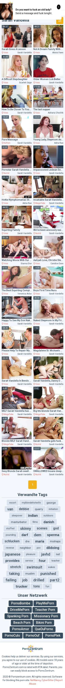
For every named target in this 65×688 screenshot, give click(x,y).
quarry (39, 509)
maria (39, 541)
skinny (25, 528)
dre (27, 541)
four (42, 561)
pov (39, 547)
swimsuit (34, 567)
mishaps (55, 541)
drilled (38, 580)
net (58, 554)
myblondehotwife (31, 502)
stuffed (10, 528)
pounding (11, 535)
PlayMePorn (45, 603)
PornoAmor (20, 629)
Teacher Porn (45, 610)
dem (37, 535)
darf (24, 535)
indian (33, 515)
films (35, 522)
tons (36, 586)
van (10, 509)
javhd (45, 554)
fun (47, 586)
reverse (10, 547)
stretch (15, 567)
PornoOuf (33, 635)
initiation (53, 509)
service (29, 560)
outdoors (48, 515)
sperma (53, 535)
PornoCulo (12, 635)
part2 (54, 580)
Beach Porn (21, 623)
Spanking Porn (17, 616)
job (25, 580)
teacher (55, 560)
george (51, 502)
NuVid (6, 173)
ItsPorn (7, 143)
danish (49, 522)
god (56, 528)
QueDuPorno (44, 629)
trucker (22, 586)
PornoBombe (20, 603)
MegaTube (40, 203)
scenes (42, 528)
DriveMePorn (19, 610)
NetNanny (35, 680)
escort (12, 502)
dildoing (52, 548)
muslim (30, 573)
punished (48, 573)
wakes (51, 567)
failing (11, 580)
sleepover (17, 515)
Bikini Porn (44, 623)
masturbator (19, 522)
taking (14, 573)
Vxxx (6, 52)
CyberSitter (48, 680)
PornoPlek (52, 635)
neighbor (25, 547)
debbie (24, 509)
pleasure (30, 554)
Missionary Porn (46, 616)
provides (12, 561)
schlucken (12, 541)
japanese (12, 554)
